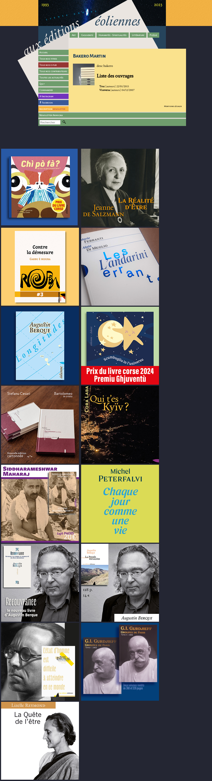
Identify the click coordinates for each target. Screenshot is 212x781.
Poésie (153, 35)
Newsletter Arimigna (51, 115)
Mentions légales (173, 106)
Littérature (138, 35)
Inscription (52, 109)
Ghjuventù (87, 35)
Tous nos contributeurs (53, 71)
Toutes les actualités (51, 77)
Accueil (43, 52)
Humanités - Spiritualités (113, 35)
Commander (46, 90)
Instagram (47, 96)
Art (74, 35)
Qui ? (42, 83)
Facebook (47, 102)
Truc (102, 86)
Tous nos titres (48, 58)
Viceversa (104, 90)
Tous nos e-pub (48, 65)
